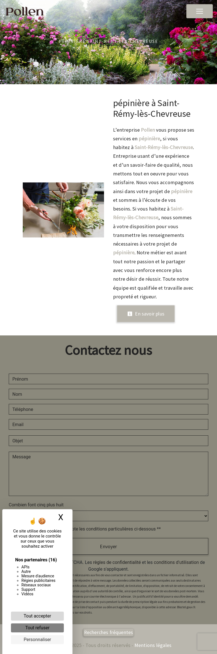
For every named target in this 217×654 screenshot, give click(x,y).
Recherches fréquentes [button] (108, 632)
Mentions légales (152, 645)
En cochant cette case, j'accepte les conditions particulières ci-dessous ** (87, 529)
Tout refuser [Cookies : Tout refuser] (37, 627)
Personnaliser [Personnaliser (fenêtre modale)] (37, 639)
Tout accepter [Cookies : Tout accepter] (37, 616)
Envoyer (108, 546)
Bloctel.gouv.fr (186, 607)
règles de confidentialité (117, 562)
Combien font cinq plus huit (36, 504)
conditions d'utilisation (176, 562)
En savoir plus (145, 313)
